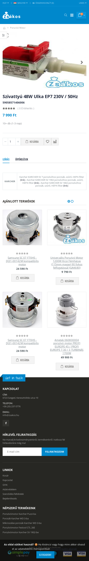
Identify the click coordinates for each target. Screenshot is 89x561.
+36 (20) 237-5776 (11, 406)
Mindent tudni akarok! (64, 548)
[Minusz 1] (5, 141)
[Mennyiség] (12, 141)
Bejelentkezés (10, 498)
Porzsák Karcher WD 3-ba (16, 518)
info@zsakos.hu (11, 415)
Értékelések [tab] (21, 159)
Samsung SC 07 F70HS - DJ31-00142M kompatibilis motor (22, 261)
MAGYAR (20, 3)
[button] (65, 15)
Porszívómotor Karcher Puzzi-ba (19, 513)
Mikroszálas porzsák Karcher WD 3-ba (22, 523)
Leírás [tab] (6, 159)
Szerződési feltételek (13, 493)
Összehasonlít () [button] (43, 3)
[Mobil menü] (71, 15)
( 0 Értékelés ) (26, 108)
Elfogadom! (45, 554)
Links (81, 3)
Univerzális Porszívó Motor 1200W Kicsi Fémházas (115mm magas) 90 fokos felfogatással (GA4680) (66, 262)
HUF (5, 3)
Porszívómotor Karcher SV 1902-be (21, 532)
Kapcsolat (8, 480)
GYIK (5, 484)
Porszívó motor (18, 27)
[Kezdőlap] (4, 27)
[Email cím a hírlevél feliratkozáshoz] (35, 452)
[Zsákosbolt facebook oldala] (6, 423)
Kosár (6, 475)
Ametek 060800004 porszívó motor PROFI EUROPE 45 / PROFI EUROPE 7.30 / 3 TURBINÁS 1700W (66, 346)
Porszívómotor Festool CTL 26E (19, 527)
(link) (22, 179)
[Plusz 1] (18, 141)
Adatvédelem (9, 489)
